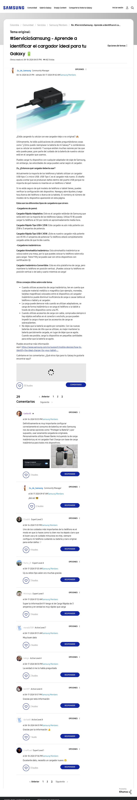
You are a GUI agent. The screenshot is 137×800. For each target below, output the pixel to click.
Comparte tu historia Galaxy (80, 8)
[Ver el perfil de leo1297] (26, 689)
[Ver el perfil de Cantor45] (27, 413)
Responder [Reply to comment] (70, 474)
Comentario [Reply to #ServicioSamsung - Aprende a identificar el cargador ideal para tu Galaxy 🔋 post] (76, 385)
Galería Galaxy (45, 8)
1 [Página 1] (53, 396)
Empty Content (60, 8)
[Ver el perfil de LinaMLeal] (27, 750)
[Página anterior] (45, 396)
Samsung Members (68, 75)
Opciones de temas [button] (116, 45)
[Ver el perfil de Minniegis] (27, 594)
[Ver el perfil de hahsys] (26, 658)
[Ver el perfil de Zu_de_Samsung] (24, 71)
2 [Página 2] (57, 396)
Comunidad (32, 8)
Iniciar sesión (117, 8)
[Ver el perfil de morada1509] (28, 628)
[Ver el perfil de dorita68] (27, 720)
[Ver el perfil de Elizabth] (26, 519)
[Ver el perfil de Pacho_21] (27, 563)
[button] (81, 69)
